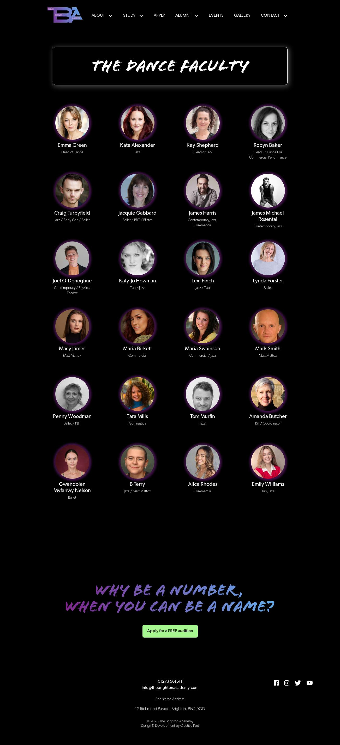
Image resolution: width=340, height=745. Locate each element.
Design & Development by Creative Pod (170, 726)
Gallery (242, 16)
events (216, 16)
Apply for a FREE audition (170, 631)
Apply (159, 16)
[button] (102, 15)
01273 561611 (170, 682)
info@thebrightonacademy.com (170, 688)
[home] (65, 15)
